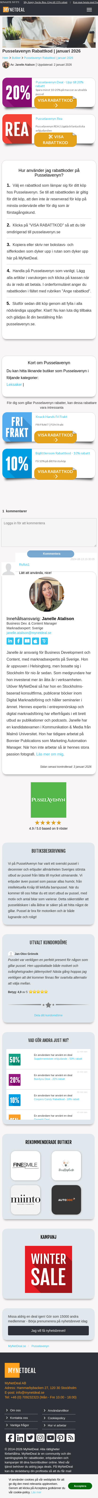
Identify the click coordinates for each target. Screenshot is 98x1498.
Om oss (13, 1410)
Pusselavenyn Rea (49, 119)
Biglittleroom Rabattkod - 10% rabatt (63, 453)
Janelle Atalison (25, 64)
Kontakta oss (17, 1418)
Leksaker (14, 385)
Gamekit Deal (42, 1119)
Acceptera (80, 1486)
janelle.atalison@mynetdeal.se (29, 633)
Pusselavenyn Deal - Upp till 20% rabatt (60, 83)
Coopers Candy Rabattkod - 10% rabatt (56, 1099)
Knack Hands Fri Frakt (51, 417)
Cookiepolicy (54, 1418)
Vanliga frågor (17, 1425)
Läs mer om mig (49, 754)
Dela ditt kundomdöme (48, 1015)
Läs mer (36, 1492)
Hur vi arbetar (55, 1425)
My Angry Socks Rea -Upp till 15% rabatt (53, 2)
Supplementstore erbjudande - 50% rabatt (58, 1058)
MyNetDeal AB (15, 1383)
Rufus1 (24, 564)
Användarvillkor (56, 1410)
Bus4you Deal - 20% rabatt (49, 1079)
